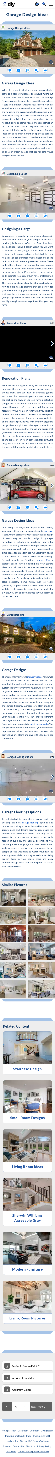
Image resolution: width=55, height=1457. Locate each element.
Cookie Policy (25, 1451)
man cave (48, 531)
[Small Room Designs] (27, 1101)
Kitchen (12, 1430)
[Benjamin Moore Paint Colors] (27, 1366)
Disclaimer (11, 1451)
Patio (29, 1435)
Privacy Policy (44, 1446)
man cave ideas (35, 676)
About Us (30, 1446)
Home (4, 1430)
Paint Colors (11, 1435)
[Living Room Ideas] (27, 1150)
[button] (51, 4)
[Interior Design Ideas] (27, 1377)
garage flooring (30, 822)
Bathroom (23, 1430)
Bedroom (34, 1430)
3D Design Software (39, 1441)
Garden (24, 1441)
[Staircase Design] (27, 1052)
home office (44, 560)
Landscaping (12, 1441)
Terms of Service (41, 1451)
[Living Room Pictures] (27, 1302)
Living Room (47, 1430)
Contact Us (18, 1446)
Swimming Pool (41, 1435)
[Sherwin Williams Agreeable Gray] (27, 1202)
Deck (21, 1435)
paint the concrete (39, 723)
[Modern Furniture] (27, 1253)
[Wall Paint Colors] (27, 1389)
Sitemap (7, 1446)
